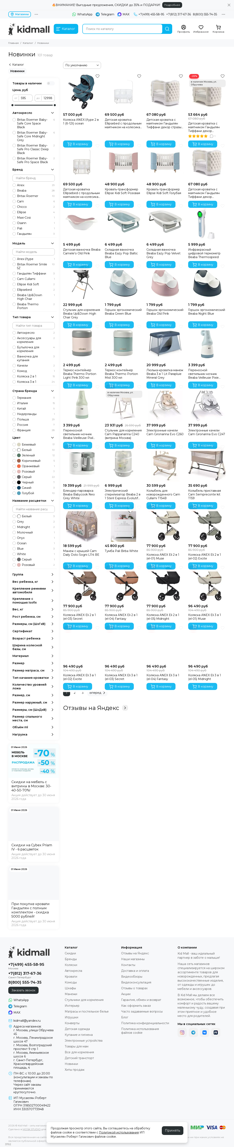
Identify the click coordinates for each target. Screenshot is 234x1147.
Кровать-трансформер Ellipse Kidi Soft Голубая (163, 191)
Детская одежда (77, 1029)
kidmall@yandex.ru (27, 1021)
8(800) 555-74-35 (205, 14)
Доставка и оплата (135, 971)
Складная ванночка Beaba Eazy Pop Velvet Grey (163, 253)
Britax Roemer (36, 196)
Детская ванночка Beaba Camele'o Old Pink (81, 251)
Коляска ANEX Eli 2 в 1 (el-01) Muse (162, 556)
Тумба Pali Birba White (121, 551)
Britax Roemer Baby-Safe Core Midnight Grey (36, 136)
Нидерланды (36, 414)
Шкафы (70, 988)
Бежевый (36, 444)
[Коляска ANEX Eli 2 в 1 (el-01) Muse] (165, 523)
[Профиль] (183, 29)
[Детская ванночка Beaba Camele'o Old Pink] (82, 221)
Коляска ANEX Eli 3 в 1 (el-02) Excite (79, 677)
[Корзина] (218, 29)
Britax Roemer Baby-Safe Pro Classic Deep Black (36, 149)
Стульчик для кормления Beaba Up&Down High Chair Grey (81, 313)
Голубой (36, 493)
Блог (124, 1017)
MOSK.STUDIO (32, 1129)
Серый (36, 477)
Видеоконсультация (136, 982)
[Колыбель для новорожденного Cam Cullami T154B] (165, 463)
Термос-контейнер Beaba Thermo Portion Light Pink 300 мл (79, 373)
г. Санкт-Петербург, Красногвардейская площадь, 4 (28, 1063)
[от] (26, 98)
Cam (36, 201)
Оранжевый (36, 466)
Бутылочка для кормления (36, 349)
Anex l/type (36, 259)
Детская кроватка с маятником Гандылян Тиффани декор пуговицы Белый (204, 193)
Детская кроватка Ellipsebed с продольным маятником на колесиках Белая (123, 123)
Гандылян (36, 234)
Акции (125, 994)
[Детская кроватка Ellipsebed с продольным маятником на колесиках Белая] (123, 92)
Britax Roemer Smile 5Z (36, 266)
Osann (36, 223)
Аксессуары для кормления (36, 340)
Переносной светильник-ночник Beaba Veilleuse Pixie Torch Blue (203, 373)
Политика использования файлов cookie (140, 1031)
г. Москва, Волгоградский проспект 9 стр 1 (32, 1047)
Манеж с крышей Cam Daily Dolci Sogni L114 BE (81, 553)
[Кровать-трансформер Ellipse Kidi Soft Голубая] (165, 161)
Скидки (70, 953)
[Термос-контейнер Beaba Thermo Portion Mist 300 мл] (123, 342)
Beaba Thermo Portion (36, 306)
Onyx (36, 538)
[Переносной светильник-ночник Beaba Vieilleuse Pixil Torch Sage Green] (82, 402)
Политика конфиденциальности (145, 1023)
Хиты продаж (74, 1070)
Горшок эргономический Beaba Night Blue (206, 311)
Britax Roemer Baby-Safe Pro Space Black (36, 160)
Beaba (36, 190)
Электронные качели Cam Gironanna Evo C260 (165, 432)
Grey (36, 522)
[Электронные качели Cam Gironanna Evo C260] (165, 402)
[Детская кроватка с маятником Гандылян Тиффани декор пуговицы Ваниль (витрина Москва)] (207, 92)
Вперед (97, 692)
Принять (172, 1130)
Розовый (36, 471)
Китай (36, 408)
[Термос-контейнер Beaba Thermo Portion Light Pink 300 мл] (82, 342)
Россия (36, 425)
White (36, 554)
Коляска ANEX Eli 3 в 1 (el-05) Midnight (204, 677)
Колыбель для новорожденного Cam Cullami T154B (163, 494)
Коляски (71, 965)
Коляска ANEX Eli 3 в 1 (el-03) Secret (121, 677)
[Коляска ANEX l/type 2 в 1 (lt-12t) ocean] (82, 92)
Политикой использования (119, 1132)
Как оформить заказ (136, 1006)
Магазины (19, 14)
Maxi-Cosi (36, 217)
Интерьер (72, 1006)
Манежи (71, 994)
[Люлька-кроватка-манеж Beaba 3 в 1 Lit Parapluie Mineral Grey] (165, 342)
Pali (36, 228)
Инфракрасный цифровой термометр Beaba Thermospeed (204, 253)
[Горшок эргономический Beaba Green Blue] (123, 282)
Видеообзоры (131, 976)
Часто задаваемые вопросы (142, 1011)
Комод (36, 371)
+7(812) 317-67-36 (178, 14)
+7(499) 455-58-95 (149, 14)
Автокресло (36, 333)
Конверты (72, 1023)
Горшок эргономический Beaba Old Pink (164, 311)
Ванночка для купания (36, 358)
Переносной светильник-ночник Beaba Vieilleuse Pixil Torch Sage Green (78, 434)
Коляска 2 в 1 (36, 376)
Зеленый (36, 455)
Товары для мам (76, 1046)
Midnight (36, 527)
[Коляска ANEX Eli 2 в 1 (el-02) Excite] (207, 523)
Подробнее (172, 4)
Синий (36, 488)
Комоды (71, 982)
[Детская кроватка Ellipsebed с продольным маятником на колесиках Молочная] (82, 161)
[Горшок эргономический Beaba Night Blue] (207, 282)
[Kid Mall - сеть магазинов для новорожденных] (29, 29)
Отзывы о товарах (134, 988)
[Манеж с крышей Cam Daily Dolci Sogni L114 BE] (82, 523)
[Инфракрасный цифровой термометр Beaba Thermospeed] (207, 221)
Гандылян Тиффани (36, 273)
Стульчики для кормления (84, 1000)
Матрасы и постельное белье (87, 1011)
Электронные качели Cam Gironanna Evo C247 (206, 432)
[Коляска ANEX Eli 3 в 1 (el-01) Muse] (207, 583)
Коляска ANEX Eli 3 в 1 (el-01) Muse (204, 617)
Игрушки (71, 1017)
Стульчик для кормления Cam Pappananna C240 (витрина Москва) (123, 434)
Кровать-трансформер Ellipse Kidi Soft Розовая (122, 191)
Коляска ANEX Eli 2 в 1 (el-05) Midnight (162, 617)
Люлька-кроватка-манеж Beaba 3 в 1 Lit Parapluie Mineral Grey (164, 373)
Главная (13, 42)
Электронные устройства (83, 1040)
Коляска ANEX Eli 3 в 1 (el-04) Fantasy (162, 677)
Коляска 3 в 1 (36, 382)
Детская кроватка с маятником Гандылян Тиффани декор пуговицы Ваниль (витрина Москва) (204, 127)
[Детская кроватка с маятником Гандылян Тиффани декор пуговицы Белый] (207, 161)
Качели (36, 365)
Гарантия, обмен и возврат (141, 1000)
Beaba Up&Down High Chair (36, 297)
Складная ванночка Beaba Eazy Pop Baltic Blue (121, 253)
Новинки (17, 71)
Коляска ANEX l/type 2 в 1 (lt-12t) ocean (81, 121)
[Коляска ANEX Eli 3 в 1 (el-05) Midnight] (207, 643)
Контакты (128, 965)
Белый (36, 450)
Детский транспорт (79, 1058)
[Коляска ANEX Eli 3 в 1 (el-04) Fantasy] (165, 643)
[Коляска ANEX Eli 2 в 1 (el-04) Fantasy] (123, 583)
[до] (48, 98)
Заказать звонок (23, 990)
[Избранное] (201, 29)
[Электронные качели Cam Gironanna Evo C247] (207, 402)
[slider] (12, 105)
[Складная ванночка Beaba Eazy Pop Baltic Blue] (123, 221)
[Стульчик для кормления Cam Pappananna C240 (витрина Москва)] (123, 402)
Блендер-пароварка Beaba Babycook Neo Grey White (79, 494)
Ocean (36, 543)
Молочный (36, 532)
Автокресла (73, 971)
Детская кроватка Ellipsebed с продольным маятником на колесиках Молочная (81, 193)
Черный (36, 482)
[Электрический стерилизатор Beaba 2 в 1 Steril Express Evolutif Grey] (123, 463)
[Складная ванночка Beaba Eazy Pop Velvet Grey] (165, 221)
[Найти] (167, 29)
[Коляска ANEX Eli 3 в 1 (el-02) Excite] (82, 643)
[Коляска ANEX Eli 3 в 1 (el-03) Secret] (123, 643)
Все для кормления (79, 1052)
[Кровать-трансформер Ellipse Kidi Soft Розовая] (123, 161)
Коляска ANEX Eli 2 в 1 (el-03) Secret (79, 617)
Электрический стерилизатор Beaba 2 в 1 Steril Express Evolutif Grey (122, 494)
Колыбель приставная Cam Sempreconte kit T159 (204, 494)
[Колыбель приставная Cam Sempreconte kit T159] (207, 463)
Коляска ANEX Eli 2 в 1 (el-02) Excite (204, 556)
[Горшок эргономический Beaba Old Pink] (165, 282)
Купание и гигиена (79, 1035)
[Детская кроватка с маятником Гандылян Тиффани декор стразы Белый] (165, 92)
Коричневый (36, 461)
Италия (36, 403)
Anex (36, 185)
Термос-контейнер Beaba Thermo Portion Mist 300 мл (121, 373)
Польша (36, 419)
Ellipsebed (36, 290)
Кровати (71, 976)
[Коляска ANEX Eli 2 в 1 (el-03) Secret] (82, 583)
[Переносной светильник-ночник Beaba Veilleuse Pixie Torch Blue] (207, 342)
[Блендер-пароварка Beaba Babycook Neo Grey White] (82, 463)
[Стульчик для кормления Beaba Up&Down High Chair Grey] (82, 282)
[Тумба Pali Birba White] (123, 523)
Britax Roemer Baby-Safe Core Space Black (36, 123)
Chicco (36, 207)
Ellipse (36, 212)
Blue (36, 549)
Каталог (28, 42)
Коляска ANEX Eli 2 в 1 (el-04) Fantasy (121, 617)
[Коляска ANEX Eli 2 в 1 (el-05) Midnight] (165, 583)
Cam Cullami (36, 279)
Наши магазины (133, 959)
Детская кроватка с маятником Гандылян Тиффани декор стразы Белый (163, 123)
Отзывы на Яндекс (95, 708)
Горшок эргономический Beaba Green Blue (123, 311)
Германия (36, 398)
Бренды (71, 959)
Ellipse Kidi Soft (36, 284)
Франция (36, 430)
